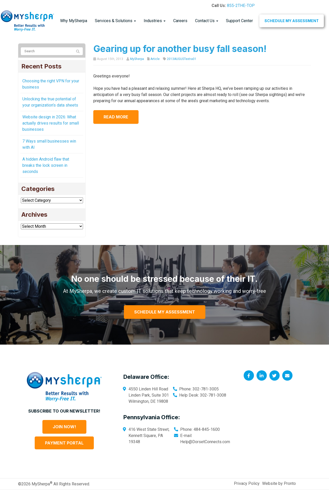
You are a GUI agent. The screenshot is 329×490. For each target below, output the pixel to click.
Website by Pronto (279, 483)
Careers (180, 20)
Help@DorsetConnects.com (205, 441)
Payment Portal (64, 442)
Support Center (239, 20)
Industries (155, 20)
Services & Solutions (115, 20)
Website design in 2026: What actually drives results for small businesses (50, 123)
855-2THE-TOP (241, 5)
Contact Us (206, 20)
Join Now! (64, 426)
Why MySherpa (73, 20)
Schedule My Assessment (291, 21)
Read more (116, 116)
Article (155, 59)
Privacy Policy (247, 483)
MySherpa (137, 59)
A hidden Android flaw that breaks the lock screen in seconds (45, 165)
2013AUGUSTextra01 (181, 59)
